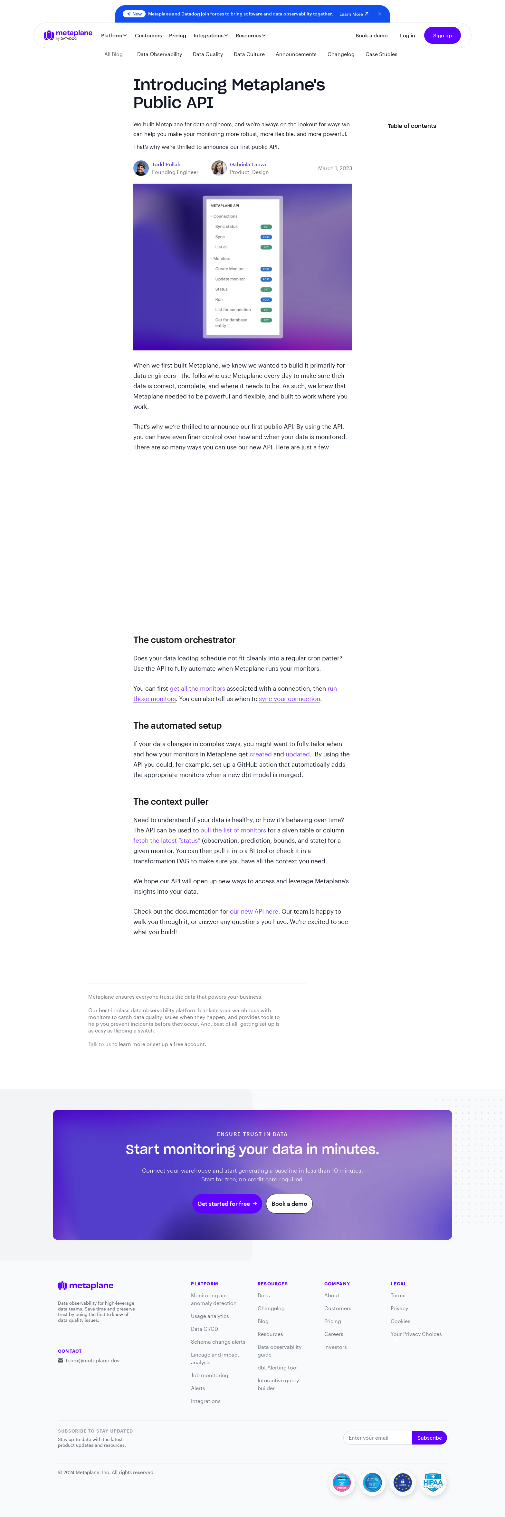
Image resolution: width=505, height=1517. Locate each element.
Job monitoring (209, 1375)
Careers (333, 1334)
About (331, 1295)
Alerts (198, 1388)
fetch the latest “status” (166, 840)
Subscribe (429, 1438)
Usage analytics (210, 1316)
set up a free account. (179, 1044)
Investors (335, 1347)
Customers (148, 35)
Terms (398, 1295)
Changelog (271, 1308)
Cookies (400, 1321)
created (261, 754)
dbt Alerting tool (278, 1367)
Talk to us (99, 1044)
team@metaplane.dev (93, 1360)
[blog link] (166, 164)
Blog (263, 1321)
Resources (270, 1334)
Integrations (206, 1401)
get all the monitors (197, 688)
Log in (407, 35)
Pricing (177, 35)
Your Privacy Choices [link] (416, 1336)
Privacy (399, 1308)
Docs (264, 1295)
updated (298, 754)
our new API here (254, 911)
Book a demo (372, 35)
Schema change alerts (218, 1342)
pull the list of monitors (233, 830)
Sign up (442, 35)
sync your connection (289, 698)
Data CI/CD (204, 1329)
